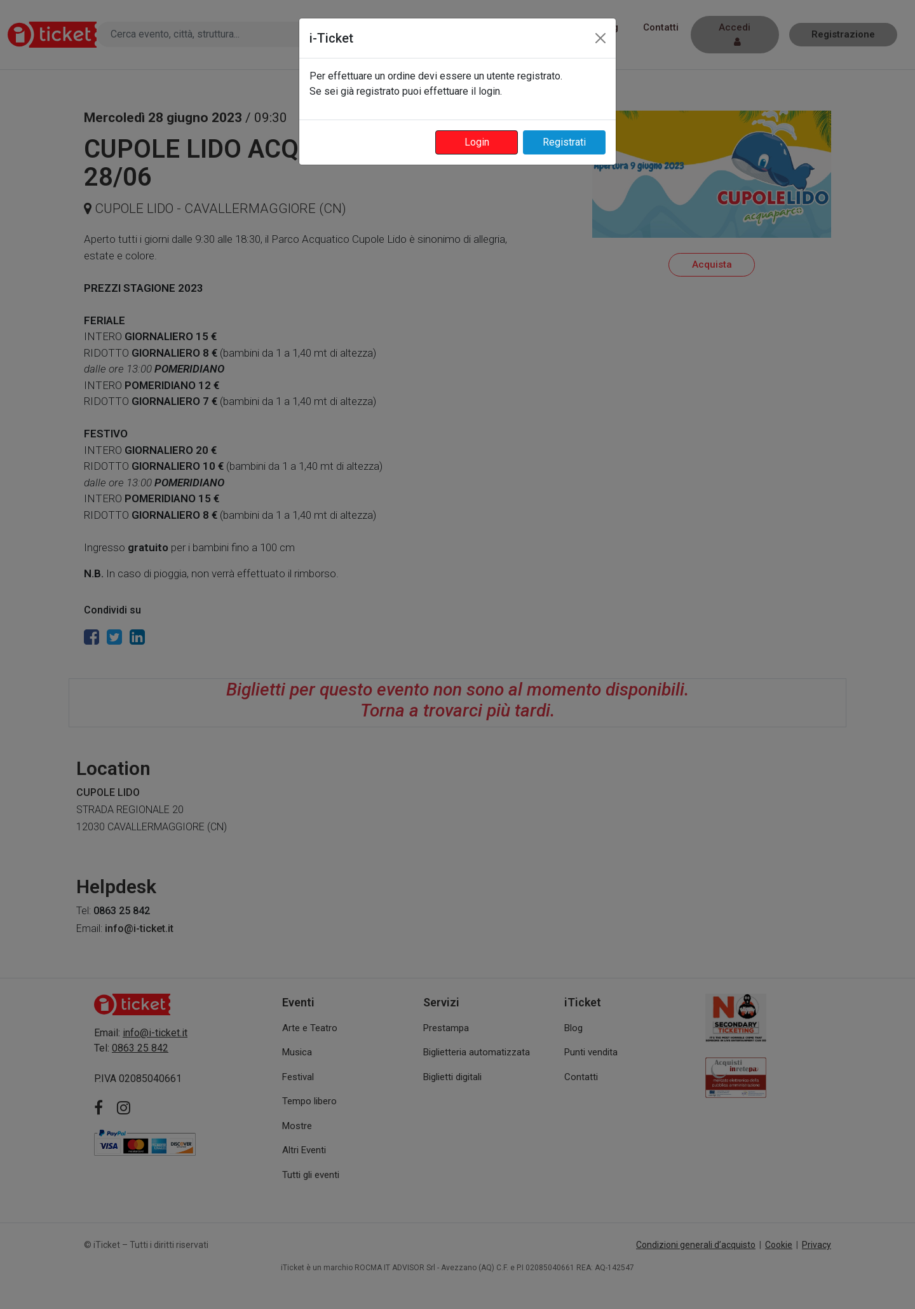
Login (476, 142)
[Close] (600, 38)
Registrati (564, 142)
